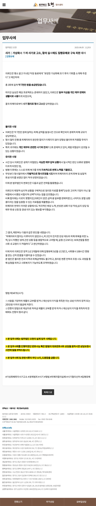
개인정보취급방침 (22, 408)
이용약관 (12, 408)
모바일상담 (81, 501)
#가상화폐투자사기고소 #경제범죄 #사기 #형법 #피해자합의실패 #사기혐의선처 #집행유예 (47, 377)
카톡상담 (50, 501)
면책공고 (5, 408)
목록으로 (48, 392)
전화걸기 (18, 501)
